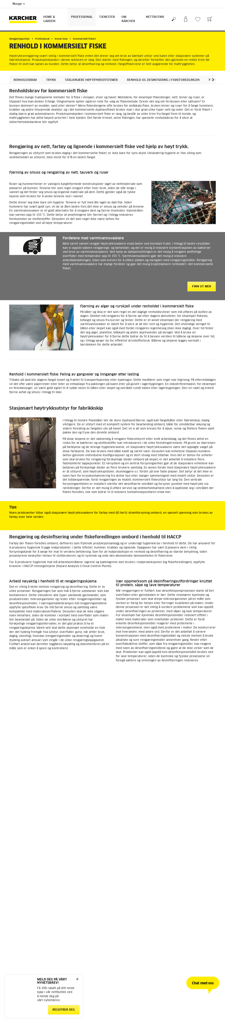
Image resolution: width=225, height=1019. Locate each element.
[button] (213, 79)
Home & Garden (49, 19)
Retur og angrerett (21, 861)
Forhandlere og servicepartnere (136, 861)
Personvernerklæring (76, 904)
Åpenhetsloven (179, 856)
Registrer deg (64, 1009)
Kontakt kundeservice (130, 851)
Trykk (51, 80)
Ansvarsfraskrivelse (76, 894)
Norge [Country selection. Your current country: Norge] (19, 4)
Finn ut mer (201, 286)
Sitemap (174, 872)
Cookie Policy (71, 899)
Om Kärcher (128, 19)
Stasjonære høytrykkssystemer (91, 80)
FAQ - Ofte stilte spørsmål (133, 856)
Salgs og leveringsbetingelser (82, 909)
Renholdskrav (25, 80)
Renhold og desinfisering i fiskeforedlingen (163, 80)
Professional (82, 17)
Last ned (58, 793)
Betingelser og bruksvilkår (26, 856)
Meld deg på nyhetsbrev (185, 861)
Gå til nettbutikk (20, 851)
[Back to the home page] (24, 19)
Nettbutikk (155, 17)
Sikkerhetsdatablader (130, 872)
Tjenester (107, 17)
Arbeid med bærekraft (184, 851)
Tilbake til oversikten (32, 821)
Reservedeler (18, 867)
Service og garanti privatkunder (137, 867)
